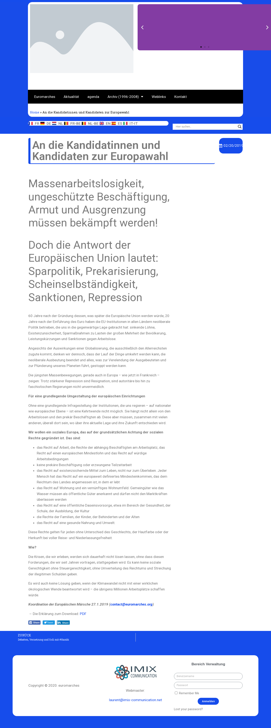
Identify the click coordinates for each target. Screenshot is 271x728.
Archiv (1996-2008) (125, 96)
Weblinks (159, 97)
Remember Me (187, 693)
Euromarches (44, 97)
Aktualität (71, 97)
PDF (83, 614)
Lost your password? (188, 709)
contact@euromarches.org (131, 604)
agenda (93, 97)
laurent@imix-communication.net (135, 700)
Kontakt (180, 97)
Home (34, 112)
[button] (201, 46)
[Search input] (206, 127)
